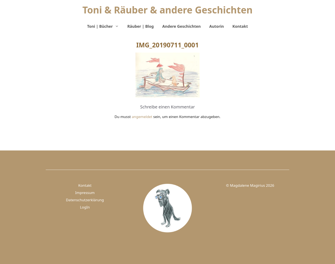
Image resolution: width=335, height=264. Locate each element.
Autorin (216, 26)
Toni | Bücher (105, 26)
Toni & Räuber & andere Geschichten (167, 9)
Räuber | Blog (140, 26)
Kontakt (240, 26)
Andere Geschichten (181, 26)
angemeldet (142, 116)
